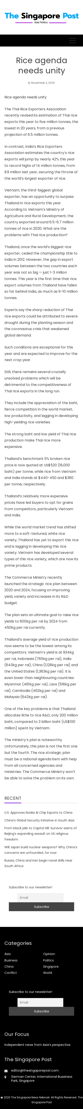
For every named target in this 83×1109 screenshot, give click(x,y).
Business (10, 960)
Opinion (49, 954)
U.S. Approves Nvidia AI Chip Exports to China (38, 812)
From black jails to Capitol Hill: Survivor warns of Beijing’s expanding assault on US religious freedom (40, 833)
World (47, 973)
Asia (7, 954)
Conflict (10, 973)
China (9, 967)
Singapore (51, 967)
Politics (48, 960)
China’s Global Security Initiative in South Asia (39, 820)
